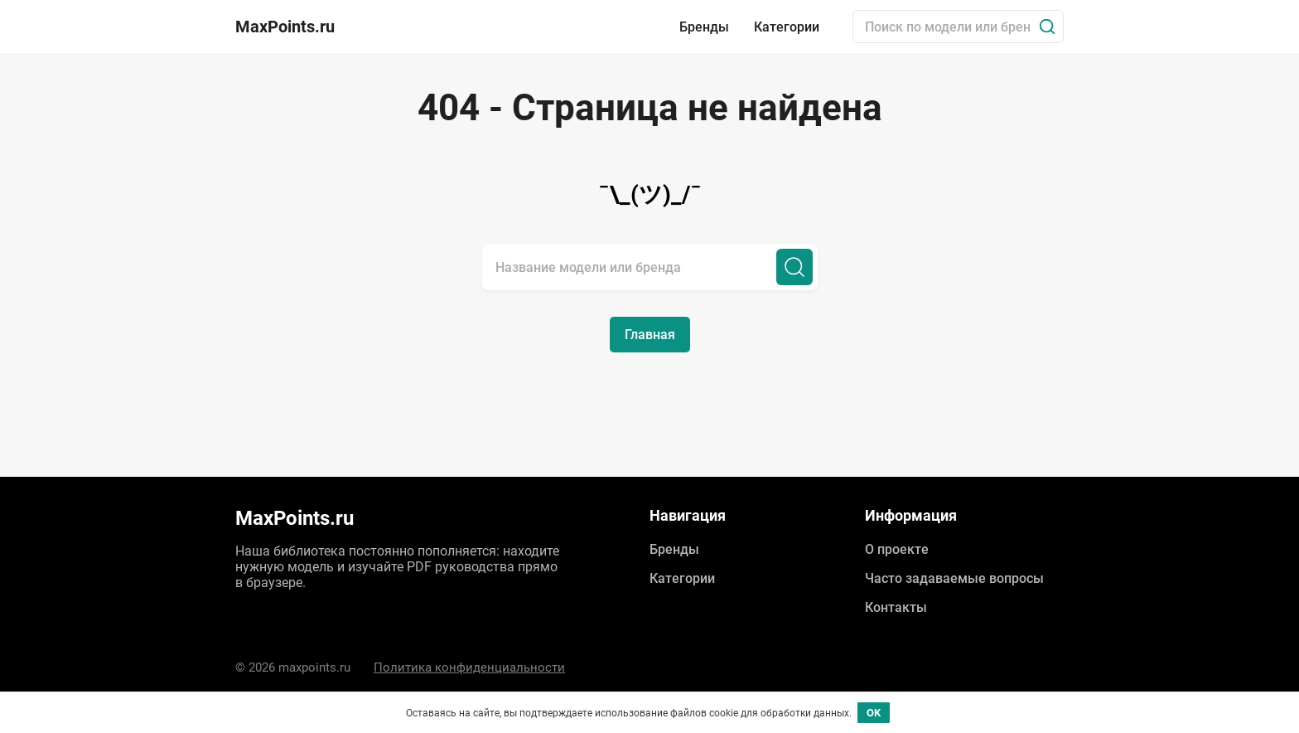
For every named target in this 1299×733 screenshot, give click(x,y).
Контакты (896, 607)
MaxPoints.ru (285, 26)
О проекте (897, 549)
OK (874, 712)
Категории (786, 27)
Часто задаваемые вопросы (954, 578)
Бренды (704, 27)
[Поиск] (1047, 26)
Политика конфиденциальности (469, 667)
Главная (650, 334)
